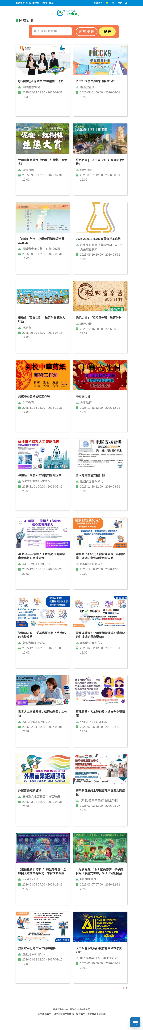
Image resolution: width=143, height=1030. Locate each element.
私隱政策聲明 (44, 1014)
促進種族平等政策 (96, 1014)
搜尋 (108, 31)
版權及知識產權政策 (64, 1014)
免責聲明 (80, 1014)
